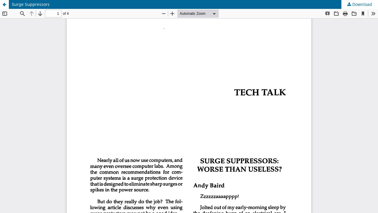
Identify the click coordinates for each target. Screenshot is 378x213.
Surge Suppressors (31, 4)
